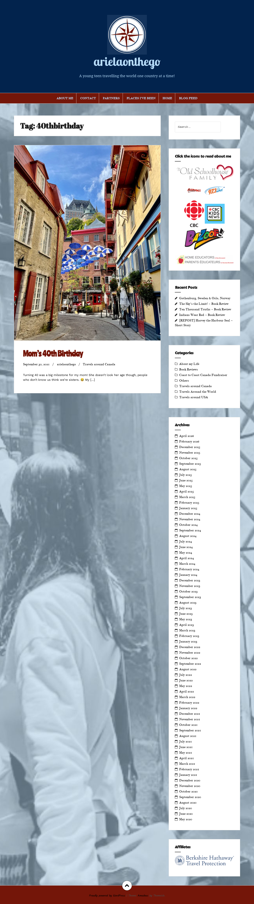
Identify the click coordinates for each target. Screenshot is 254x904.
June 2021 (186, 747)
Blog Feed (188, 98)
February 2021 (189, 769)
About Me (65, 98)
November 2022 (189, 652)
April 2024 (186, 558)
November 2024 (189, 519)
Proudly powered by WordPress (107, 895)
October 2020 (188, 791)
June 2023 (186, 613)
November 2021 (189, 719)
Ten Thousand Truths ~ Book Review (205, 309)
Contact (88, 98)
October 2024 (188, 525)
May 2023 (185, 619)
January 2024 (188, 575)
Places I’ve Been (141, 98)
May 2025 (185, 486)
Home (167, 98)
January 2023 (188, 641)
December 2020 (189, 780)
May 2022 (185, 686)
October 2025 (188, 458)
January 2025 (188, 508)
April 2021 (186, 758)
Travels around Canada (99, 364)
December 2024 (189, 513)
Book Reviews (188, 369)
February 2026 (189, 441)
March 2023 (187, 630)
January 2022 (188, 708)
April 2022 (186, 691)
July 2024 (185, 541)
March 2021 (187, 764)
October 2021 (188, 725)
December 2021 (189, 714)
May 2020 (185, 819)
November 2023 (189, 586)
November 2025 (189, 452)
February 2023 (189, 636)
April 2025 (186, 491)
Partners (111, 98)
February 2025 (189, 502)
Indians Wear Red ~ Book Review (202, 315)
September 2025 (190, 463)
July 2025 (185, 475)
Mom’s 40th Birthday (53, 353)
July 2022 (185, 675)
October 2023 (188, 591)
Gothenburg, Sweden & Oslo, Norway (204, 298)
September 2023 (190, 597)
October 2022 (188, 658)
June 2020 (186, 814)
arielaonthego (127, 61)
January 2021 (188, 775)
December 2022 (189, 647)
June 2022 (186, 680)
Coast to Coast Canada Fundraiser (203, 375)
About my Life (189, 364)
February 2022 (189, 702)
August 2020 (187, 802)
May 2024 (185, 552)
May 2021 (185, 752)
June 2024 (186, 547)
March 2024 (187, 563)
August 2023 (187, 602)
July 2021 (185, 741)
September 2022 (190, 663)
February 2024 (189, 569)
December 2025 (189, 447)
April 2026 (186, 436)
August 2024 (187, 536)
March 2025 (187, 497)
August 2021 (187, 736)
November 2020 (189, 786)
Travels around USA (193, 397)
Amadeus (143, 895)
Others (184, 380)
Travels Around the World (197, 391)
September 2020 (190, 797)
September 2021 (190, 730)
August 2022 (187, 669)
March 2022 (187, 697)
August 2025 (187, 469)
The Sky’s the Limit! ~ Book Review (204, 304)
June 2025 (186, 480)
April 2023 (186, 625)
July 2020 (185, 808)
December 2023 (189, 580)
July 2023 (185, 608)
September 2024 (190, 530)
